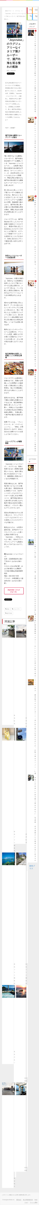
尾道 (7, 609)
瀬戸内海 (8, 613)
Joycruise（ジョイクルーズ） (14, 591)
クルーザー (16, 609)
